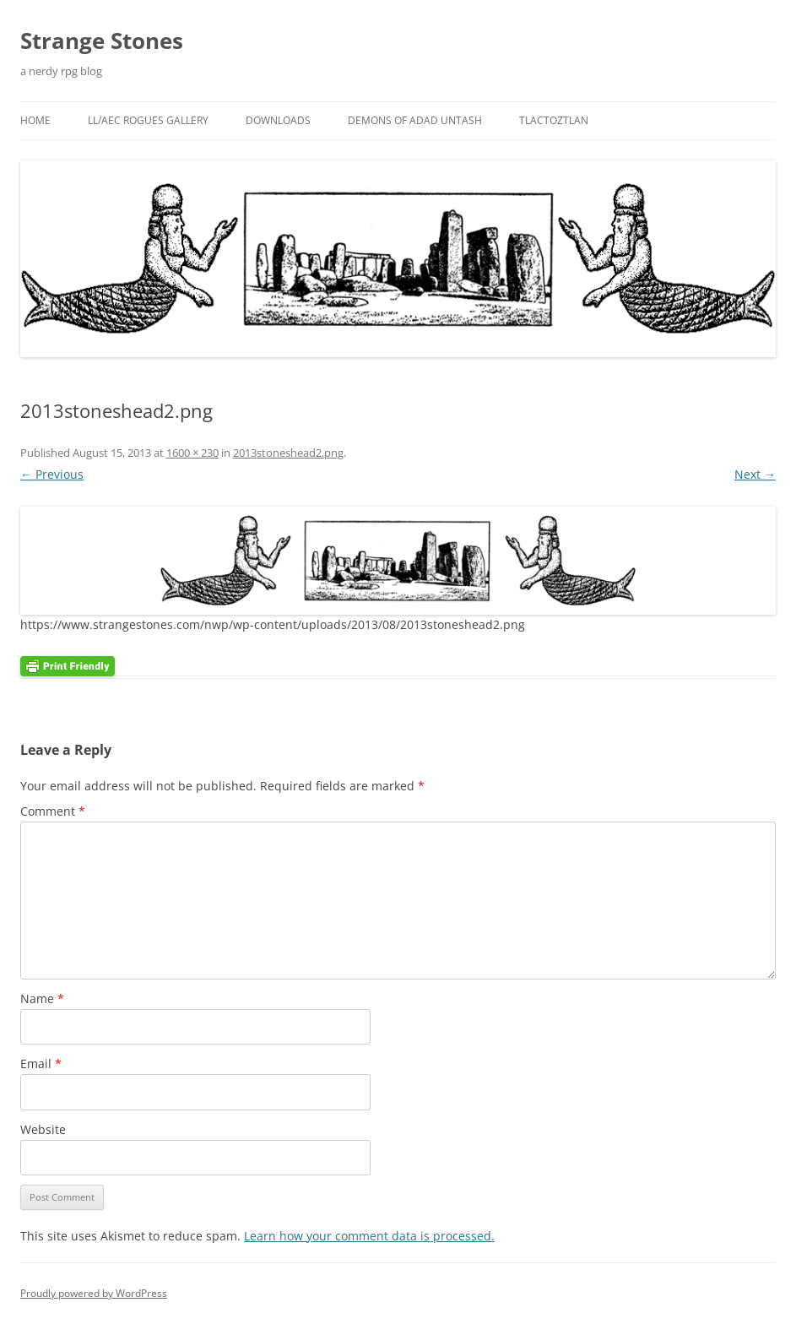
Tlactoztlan (553, 120)
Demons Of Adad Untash (415, 120)
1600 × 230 (192, 452)
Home (35, 120)
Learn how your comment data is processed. (369, 1236)
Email (41, 1063)
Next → (755, 474)
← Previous (52, 474)
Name (42, 998)
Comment (52, 811)
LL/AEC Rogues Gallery (148, 120)
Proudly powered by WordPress (93, 1293)
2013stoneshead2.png (288, 452)
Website (43, 1129)
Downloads (278, 120)
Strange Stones (101, 40)
